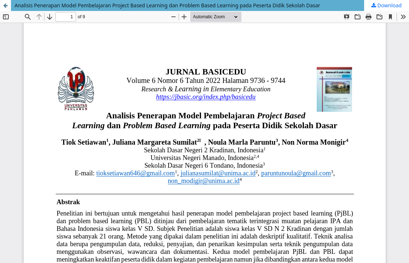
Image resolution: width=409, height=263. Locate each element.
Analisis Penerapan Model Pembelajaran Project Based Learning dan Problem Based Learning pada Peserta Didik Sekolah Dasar (167, 5)
